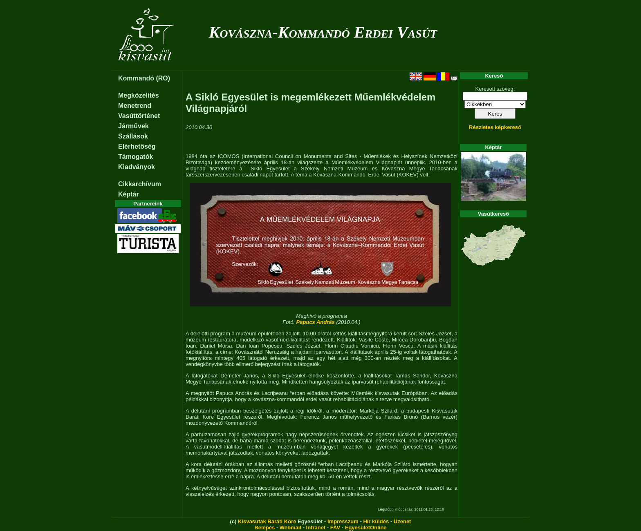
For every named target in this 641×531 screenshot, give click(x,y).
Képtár (128, 194)
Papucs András (315, 322)
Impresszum (343, 521)
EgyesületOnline (366, 527)
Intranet (316, 527)
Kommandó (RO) (144, 78)
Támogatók (135, 156)
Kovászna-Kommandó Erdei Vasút (323, 32)
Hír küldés (376, 521)
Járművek (133, 126)
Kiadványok (136, 166)
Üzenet (402, 521)
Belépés (264, 527)
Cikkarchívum (139, 184)
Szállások (133, 136)
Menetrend (134, 105)
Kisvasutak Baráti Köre (267, 521)
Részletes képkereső (495, 127)
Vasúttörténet (139, 115)
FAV (335, 527)
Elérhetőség (137, 146)
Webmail (290, 527)
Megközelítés (138, 95)
